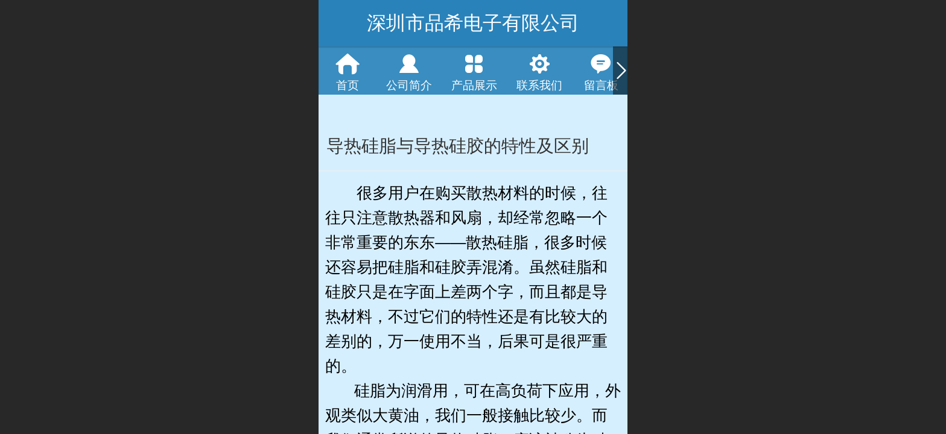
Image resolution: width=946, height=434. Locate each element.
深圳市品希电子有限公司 (473, 23)
